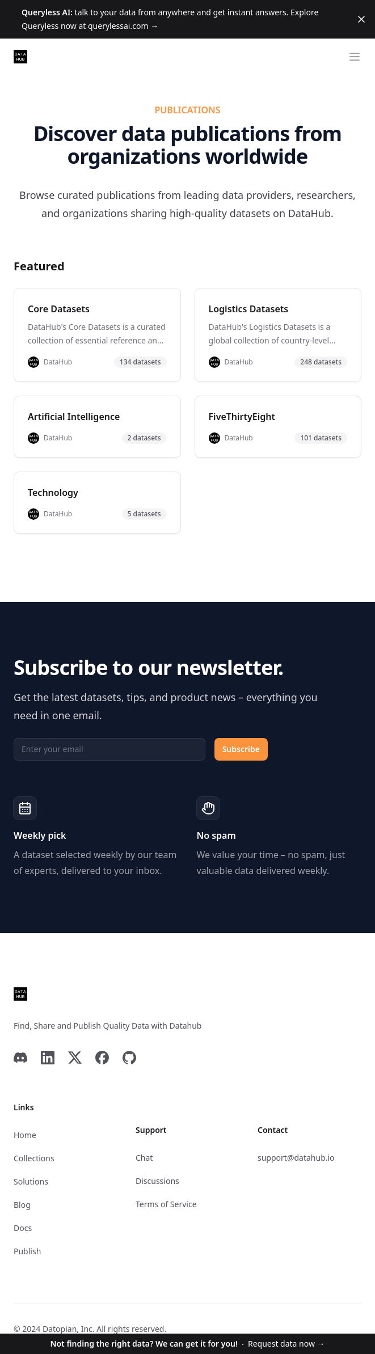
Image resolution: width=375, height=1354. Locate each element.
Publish (27, 1251)
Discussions (157, 1180)
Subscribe (241, 749)
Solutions (31, 1181)
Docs (23, 1228)
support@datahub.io (296, 1157)
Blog (22, 1204)
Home (25, 1135)
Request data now (187, 1343)
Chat (144, 1157)
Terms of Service (166, 1204)
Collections (34, 1158)
